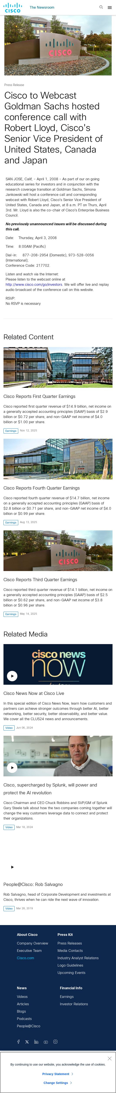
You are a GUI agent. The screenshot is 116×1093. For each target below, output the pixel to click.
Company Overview (32, 943)
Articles (23, 1004)
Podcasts (24, 1019)
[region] (58, 1072)
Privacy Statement (55, 1074)
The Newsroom (42, 7)
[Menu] (109, 7)
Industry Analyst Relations (78, 958)
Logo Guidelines (70, 965)
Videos (22, 997)
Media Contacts (70, 951)
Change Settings (56, 1083)
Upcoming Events (71, 973)
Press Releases (70, 943)
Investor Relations (74, 1004)
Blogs (21, 1011)
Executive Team (29, 951)
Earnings (67, 997)
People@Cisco (28, 1026)
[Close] (109, 1058)
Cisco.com (25, 958)
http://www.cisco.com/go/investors (34, 284)
